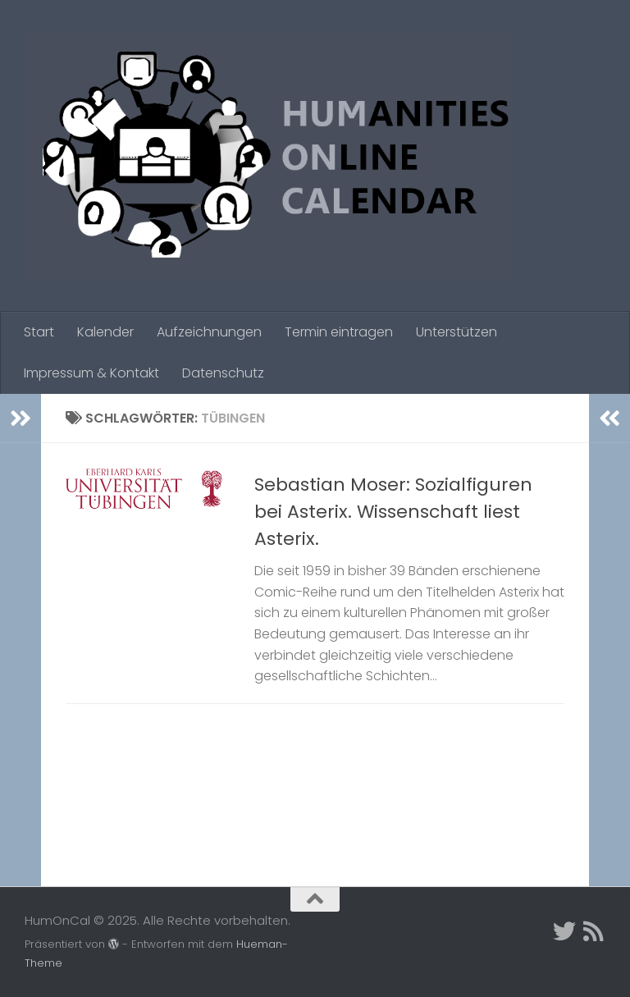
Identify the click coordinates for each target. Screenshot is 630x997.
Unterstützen (456, 331)
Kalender (105, 331)
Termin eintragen (339, 331)
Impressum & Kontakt (91, 373)
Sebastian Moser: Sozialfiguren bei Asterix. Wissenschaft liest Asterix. (393, 511)
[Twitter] (564, 931)
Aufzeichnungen (209, 331)
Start (39, 331)
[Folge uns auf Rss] (593, 931)
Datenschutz (223, 373)
